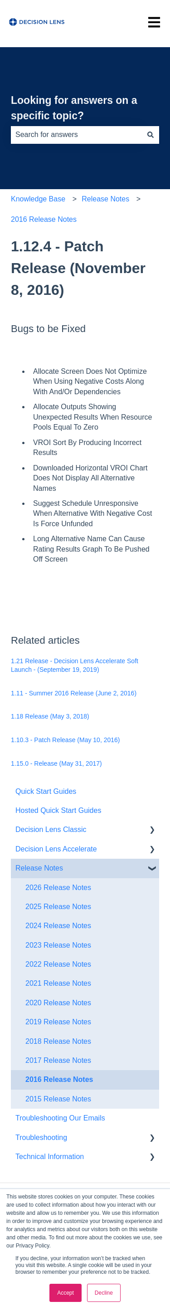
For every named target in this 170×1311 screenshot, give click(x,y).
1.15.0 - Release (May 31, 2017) (56, 763)
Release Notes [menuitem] (39, 868)
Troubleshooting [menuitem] (41, 1137)
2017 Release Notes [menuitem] (58, 1060)
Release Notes (105, 199)
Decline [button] (104, 1293)
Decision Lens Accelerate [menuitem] (56, 849)
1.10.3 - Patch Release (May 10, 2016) (65, 740)
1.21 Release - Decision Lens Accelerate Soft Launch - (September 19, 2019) (74, 665)
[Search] (150, 134)
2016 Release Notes (44, 219)
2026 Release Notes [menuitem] (58, 887)
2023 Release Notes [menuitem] (58, 945)
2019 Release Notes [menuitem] (58, 1022)
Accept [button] (65, 1293)
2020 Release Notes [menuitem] (58, 1003)
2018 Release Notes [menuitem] (58, 1041)
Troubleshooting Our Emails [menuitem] (60, 1118)
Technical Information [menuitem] (49, 1156)
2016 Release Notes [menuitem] (59, 1079)
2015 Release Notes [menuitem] (58, 1099)
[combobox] (76, 134)
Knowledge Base (38, 199)
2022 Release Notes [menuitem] (58, 964)
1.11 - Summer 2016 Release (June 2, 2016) (73, 693)
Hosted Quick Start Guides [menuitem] (58, 810)
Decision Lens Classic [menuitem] (51, 829)
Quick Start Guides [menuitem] (45, 791)
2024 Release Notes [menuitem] (58, 925)
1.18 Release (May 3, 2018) (50, 716)
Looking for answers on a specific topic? (74, 108)
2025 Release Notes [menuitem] (58, 906)
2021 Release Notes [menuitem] (58, 983)
